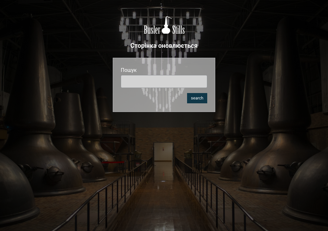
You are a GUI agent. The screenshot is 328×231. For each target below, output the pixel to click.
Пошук (129, 70)
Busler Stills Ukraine (164, 25)
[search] (164, 81)
